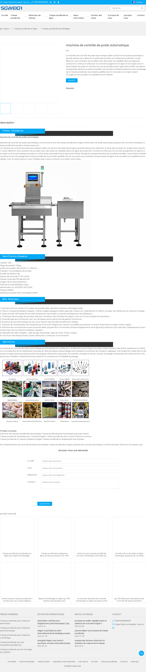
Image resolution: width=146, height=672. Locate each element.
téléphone (32, 475)
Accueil (4, 15)
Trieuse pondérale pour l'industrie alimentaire (15, 622)
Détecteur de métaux (35, 16)
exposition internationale (64, 661)
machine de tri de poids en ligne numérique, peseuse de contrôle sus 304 (129, 554)
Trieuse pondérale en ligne (58, 16)
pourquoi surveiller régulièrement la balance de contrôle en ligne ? (91, 622)
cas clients (83, 661)
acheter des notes (96, 16)
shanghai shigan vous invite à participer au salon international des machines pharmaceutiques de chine (54, 643)
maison (6, 28)
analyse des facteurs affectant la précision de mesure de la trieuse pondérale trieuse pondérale (90, 643)
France (140, 2)
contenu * (31, 482)
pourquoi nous (128, 16)
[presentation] (44, 495)
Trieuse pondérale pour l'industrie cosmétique (15, 636)
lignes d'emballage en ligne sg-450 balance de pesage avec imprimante (54, 600)
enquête (71, 80)
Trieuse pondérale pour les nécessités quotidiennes (12, 643)
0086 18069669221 (41, 2)
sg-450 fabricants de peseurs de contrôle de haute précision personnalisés (129, 600)
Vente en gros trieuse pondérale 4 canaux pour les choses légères (17, 600)
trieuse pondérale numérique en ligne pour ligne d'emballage (17, 554)
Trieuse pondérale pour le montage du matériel (16, 650)
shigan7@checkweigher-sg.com (16, 2)
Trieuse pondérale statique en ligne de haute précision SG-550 (54, 554)
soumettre (45, 504)
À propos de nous (113, 16)
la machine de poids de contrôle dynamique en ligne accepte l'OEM (91, 600)
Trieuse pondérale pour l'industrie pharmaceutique (15, 629)
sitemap (134, 661)
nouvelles (12, 661)
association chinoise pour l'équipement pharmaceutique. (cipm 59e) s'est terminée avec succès (54, 623)
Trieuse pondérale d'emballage (56, 28)
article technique (27, 661)
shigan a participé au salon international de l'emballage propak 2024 (53, 633)
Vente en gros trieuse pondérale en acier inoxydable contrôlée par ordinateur (91, 554)
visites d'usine (44, 661)
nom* (29, 468)
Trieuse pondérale (15, 16)
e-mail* (30, 461)
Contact (124, 661)
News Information (78, 16)
